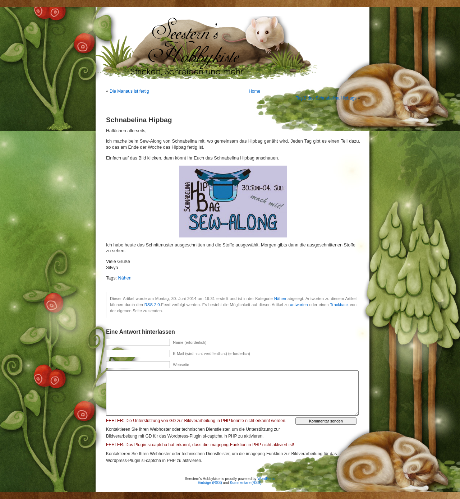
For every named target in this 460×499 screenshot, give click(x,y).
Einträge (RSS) (210, 483)
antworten (299, 304)
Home (254, 91)
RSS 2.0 (152, 304)
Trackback (339, 304)
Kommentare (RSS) (245, 483)
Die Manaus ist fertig (129, 91)
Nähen (125, 278)
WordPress (266, 479)
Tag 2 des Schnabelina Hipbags (326, 98)
